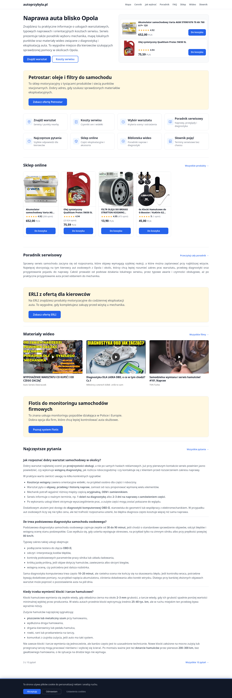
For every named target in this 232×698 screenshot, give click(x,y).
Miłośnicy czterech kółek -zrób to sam (104, 384)
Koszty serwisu (65, 59)
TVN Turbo (155, 384)
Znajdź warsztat (37, 59)
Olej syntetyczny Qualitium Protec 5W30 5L (162, 42)
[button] (52, 357)
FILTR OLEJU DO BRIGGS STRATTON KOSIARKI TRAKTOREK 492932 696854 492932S (114, 214)
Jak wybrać (150, 4)
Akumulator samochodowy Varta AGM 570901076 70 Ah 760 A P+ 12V (40, 214)
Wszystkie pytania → (198, 449)
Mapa (128, 4)
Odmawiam (51, 691)
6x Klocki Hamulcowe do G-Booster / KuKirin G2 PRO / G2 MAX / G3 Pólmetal (152, 214)
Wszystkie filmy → (199, 334)
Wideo (192, 4)
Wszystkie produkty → (197, 165)
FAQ (175, 4)
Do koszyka (197, 32)
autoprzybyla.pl (35, 4)
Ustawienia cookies (76, 691)
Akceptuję (32, 691)
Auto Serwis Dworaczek (34, 384)
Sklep (183, 4)
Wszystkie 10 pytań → (197, 662)
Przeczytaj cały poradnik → (194, 255)
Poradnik (164, 4)
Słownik (203, 4)
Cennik (138, 4)
